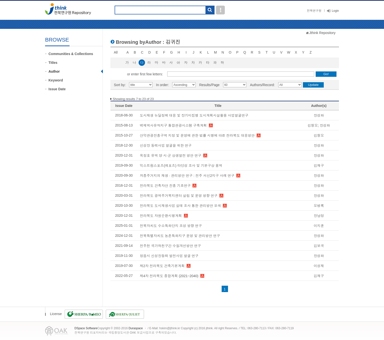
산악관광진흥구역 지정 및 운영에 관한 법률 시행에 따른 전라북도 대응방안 (197, 135)
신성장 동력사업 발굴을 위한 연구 (166, 145)
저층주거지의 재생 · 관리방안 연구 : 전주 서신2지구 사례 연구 (187, 176)
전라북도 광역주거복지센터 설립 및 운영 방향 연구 (178, 196)
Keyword (55, 80)
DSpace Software (85, 328)
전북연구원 (314, 10)
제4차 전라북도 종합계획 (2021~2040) (169, 276)
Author (54, 71)
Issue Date (57, 89)
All (116, 52)
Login (335, 10)
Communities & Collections (70, 54)
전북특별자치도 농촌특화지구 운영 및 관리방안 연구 (180, 236)
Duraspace (136, 328)
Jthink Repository (322, 33)
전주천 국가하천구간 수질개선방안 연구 (170, 246)
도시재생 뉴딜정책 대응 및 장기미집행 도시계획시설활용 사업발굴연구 (194, 115)
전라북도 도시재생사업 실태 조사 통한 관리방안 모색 (180, 206)
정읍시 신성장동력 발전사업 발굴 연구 (169, 256)
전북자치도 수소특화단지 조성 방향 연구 (171, 226)
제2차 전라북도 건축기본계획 (162, 266)
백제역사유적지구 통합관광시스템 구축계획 (173, 125)
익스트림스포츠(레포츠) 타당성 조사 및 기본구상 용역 (181, 166)
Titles (52, 63)
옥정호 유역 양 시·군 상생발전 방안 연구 (170, 156)
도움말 (220, 10)
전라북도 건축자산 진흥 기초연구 (165, 186)
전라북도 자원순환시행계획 (161, 216)
